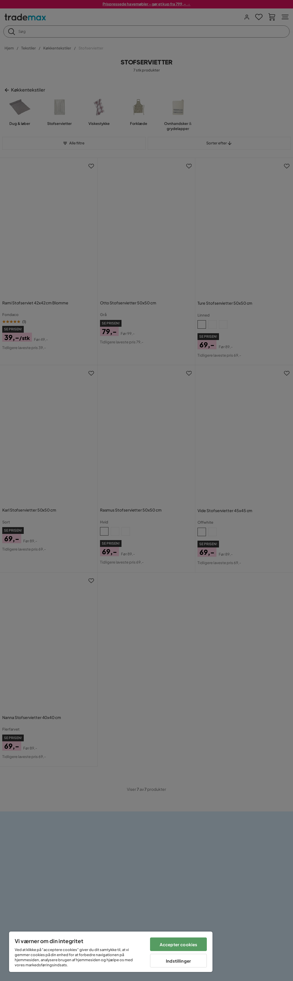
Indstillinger (178, 960)
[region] (110, 952)
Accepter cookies (178, 944)
